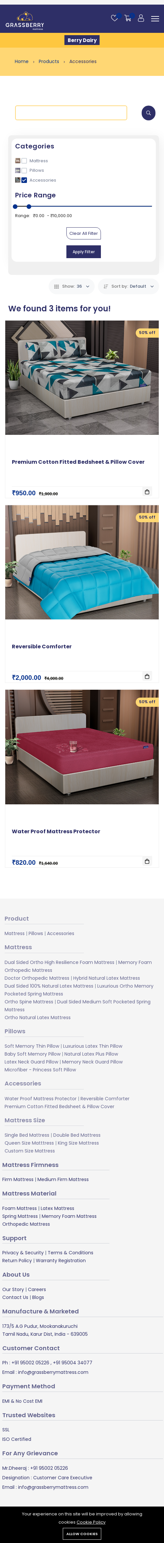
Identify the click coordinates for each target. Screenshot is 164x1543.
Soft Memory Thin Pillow (32, 1045)
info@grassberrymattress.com (52, 1372)
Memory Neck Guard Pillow (92, 1061)
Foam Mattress (19, 1208)
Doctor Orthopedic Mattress (37, 977)
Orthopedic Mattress (26, 1224)
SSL (6, 1429)
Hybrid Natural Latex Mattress (106, 977)
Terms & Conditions (70, 1252)
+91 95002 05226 (29, 1362)
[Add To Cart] (147, 491)
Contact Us (15, 1297)
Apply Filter (84, 252)
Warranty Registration (61, 1260)
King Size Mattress (78, 1143)
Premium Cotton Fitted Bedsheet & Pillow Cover (78, 462)
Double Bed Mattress (77, 1135)
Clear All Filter (83, 233)
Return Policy (17, 1260)
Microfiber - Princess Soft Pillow (40, 1069)
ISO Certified (16, 1439)
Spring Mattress (20, 1216)
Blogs (38, 1297)
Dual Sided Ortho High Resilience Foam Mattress (59, 962)
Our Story (13, 1289)
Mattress (15, 933)
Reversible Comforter (42, 646)
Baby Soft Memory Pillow (32, 1053)
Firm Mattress (18, 1179)
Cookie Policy (91, 1522)
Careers (37, 1289)
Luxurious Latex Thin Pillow (92, 1045)
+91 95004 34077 (72, 1362)
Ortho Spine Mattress (29, 1001)
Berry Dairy (82, 39)
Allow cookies (82, 1533)
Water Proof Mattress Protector (56, 831)
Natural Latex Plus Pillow (91, 1053)
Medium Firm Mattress (63, 1179)
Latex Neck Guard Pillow (31, 1061)
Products (49, 61)
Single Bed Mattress (27, 1135)
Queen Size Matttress (29, 1143)
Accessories (60, 933)
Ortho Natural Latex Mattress (38, 1017)
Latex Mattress (57, 1208)
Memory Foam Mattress (69, 1216)
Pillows (36, 933)
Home (22, 61)
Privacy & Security (23, 1252)
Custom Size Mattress (30, 1151)
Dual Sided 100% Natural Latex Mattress (49, 985)
